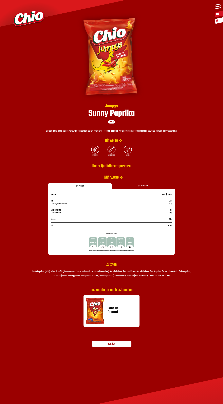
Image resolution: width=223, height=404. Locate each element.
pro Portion (80, 186)
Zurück (111, 344)
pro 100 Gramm (143, 186)
